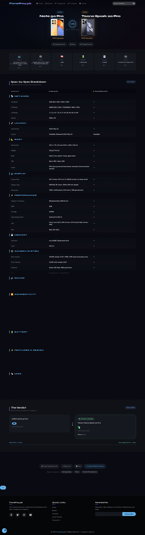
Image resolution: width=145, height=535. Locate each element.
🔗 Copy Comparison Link (49, 468)
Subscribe (129, 514)
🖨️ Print (78, 468)
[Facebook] (11, 515)
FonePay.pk (20, 3)
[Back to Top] (3, 488)
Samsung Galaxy (66, 473)
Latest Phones (57, 517)
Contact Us (56, 520)
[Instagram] (24, 515)
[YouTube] (31, 515)
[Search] (124, 3)
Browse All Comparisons (90, 473)
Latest (82, 3)
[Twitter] (18, 515)
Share (72, 44)
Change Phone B (86, 44)
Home (39, 3)
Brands (49, 3)
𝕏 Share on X (67, 468)
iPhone (77, 473)
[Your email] (108, 514)
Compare (72, 3)
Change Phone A (59, 44)
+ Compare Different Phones (95, 468)
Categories (60, 3)
